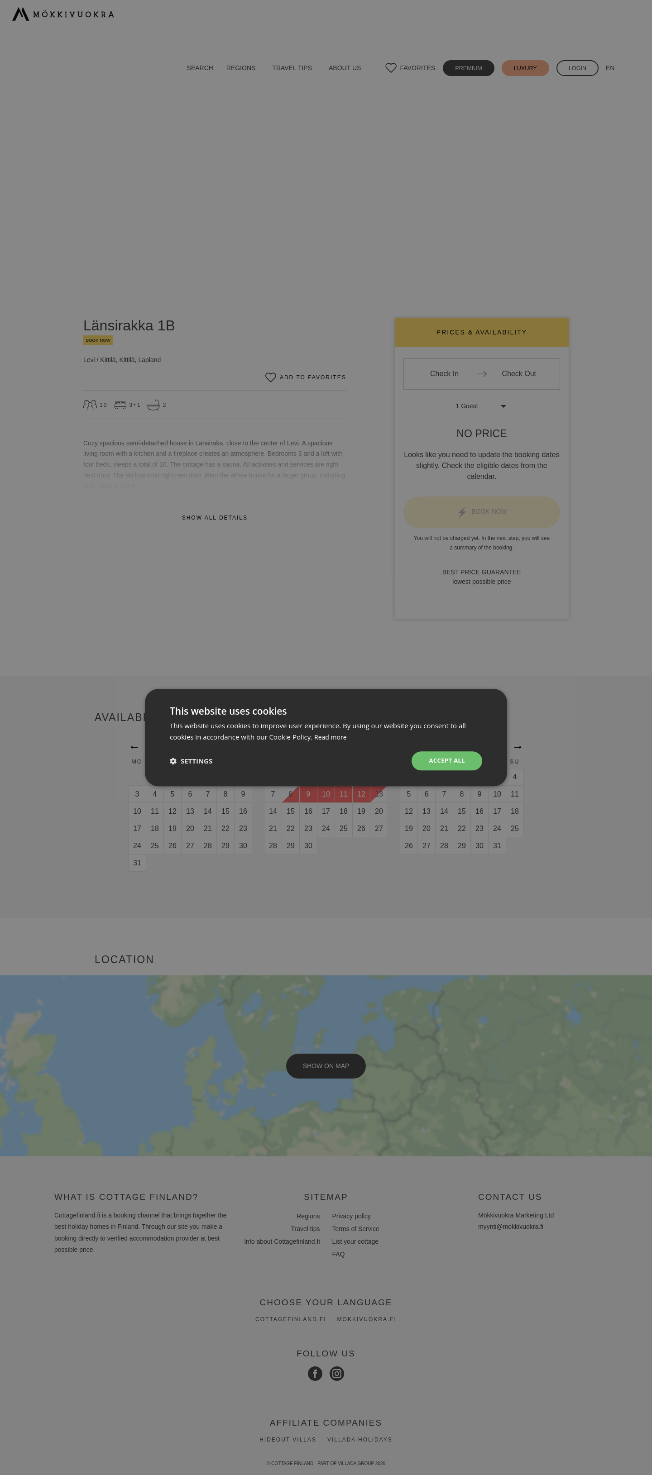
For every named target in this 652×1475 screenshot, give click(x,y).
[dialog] (326, 737)
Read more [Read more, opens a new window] (331, 735)
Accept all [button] (446, 760)
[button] (191, 761)
